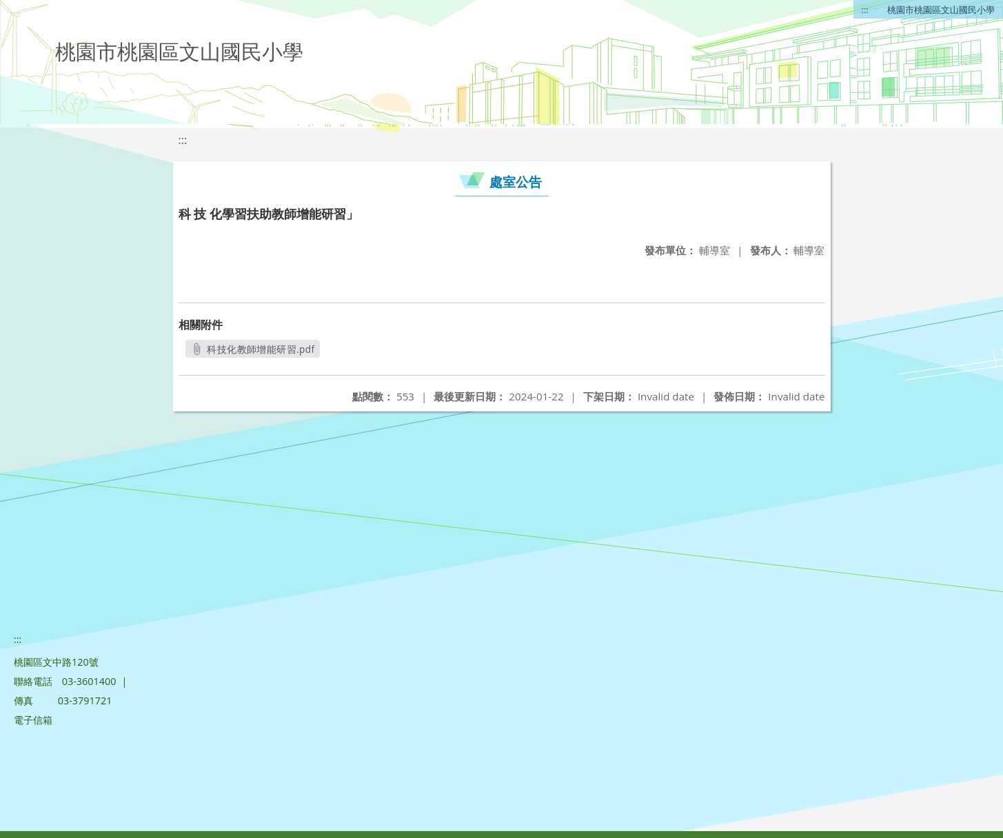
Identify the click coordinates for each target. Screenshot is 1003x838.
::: (865, 9)
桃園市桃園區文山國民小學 (941, 9)
